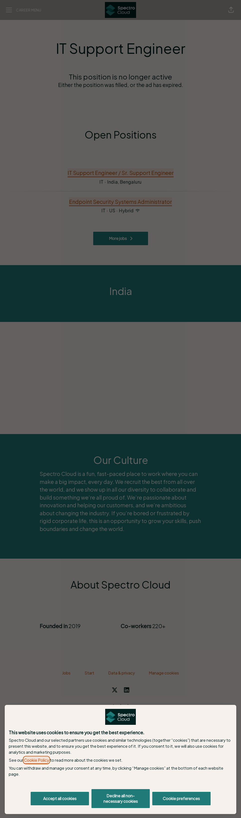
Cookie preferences (181, 798)
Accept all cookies (60, 798)
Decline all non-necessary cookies (120, 798)
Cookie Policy (36, 760)
